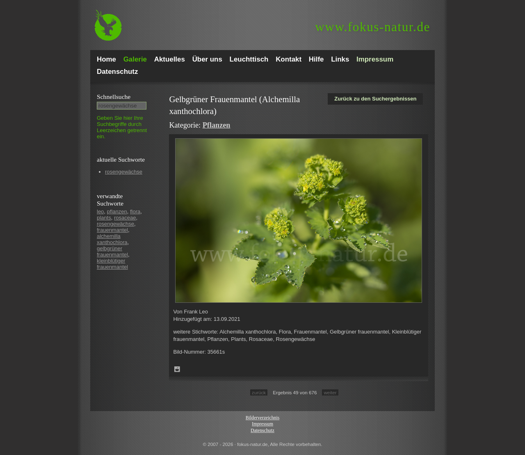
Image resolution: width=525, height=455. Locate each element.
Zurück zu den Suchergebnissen (375, 99)
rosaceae (125, 218)
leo (100, 211)
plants (104, 218)
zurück (259, 392)
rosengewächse (123, 172)
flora (135, 211)
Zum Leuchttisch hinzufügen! (177, 369)
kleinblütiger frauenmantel (112, 264)
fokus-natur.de (372, 27)
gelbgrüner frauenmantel (112, 251)
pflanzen (117, 211)
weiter (330, 392)
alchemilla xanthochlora (112, 239)
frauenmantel (112, 230)
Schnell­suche (113, 96)
